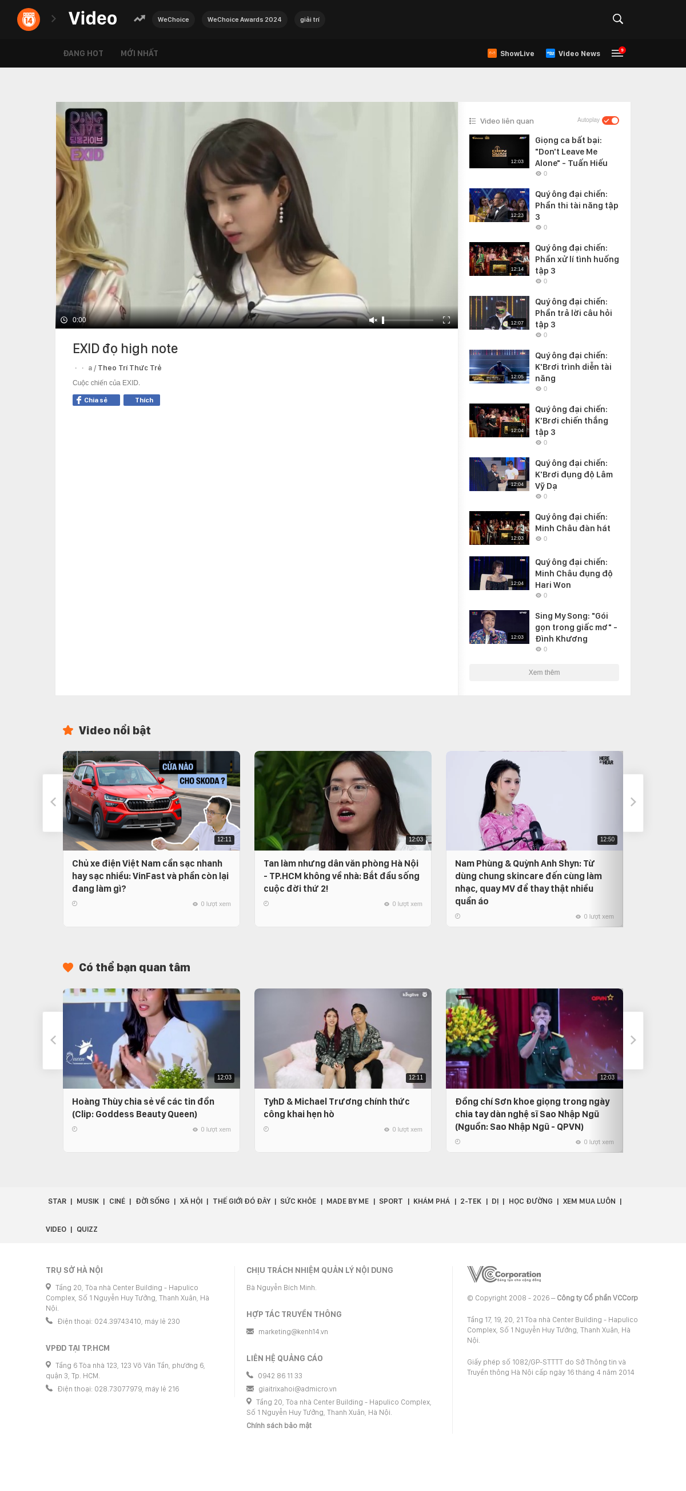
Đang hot (83, 53)
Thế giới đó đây (241, 1201)
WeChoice (173, 19)
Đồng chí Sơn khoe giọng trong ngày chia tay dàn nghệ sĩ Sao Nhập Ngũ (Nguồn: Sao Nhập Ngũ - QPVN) (532, 1114)
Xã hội (191, 1201)
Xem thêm (544, 673)
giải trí (310, 19)
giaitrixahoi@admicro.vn (297, 1389)
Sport (391, 1201)
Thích (144, 400)
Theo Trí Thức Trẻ (130, 367)
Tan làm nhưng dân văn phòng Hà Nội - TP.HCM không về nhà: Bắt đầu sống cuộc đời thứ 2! (342, 876)
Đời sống (152, 1201)
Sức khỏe (298, 1201)
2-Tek (470, 1201)
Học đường (531, 1201)
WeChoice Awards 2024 (245, 19)
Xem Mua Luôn (589, 1201)
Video (56, 1229)
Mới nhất (139, 53)
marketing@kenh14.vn (293, 1331)
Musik (88, 1201)
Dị (495, 1201)
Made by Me (347, 1201)
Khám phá (431, 1201)
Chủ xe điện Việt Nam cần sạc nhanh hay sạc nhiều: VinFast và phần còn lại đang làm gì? (150, 876)
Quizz (87, 1229)
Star (57, 1201)
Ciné (117, 1201)
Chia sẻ (92, 400)
